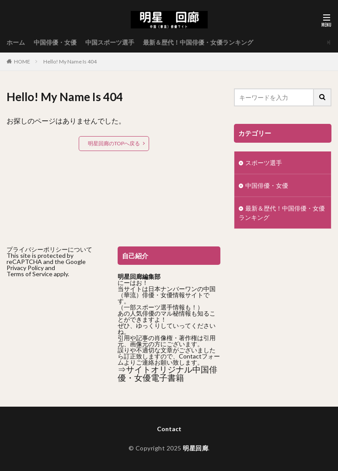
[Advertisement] (57, 339)
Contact (169, 428)
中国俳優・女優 (55, 42)
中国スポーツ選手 (109, 42)
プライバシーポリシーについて (49, 249)
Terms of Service (29, 274)
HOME (22, 61)
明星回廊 (195, 448)
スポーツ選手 (263, 162)
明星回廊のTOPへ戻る (114, 143)
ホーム (16, 42)
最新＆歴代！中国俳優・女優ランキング (198, 42)
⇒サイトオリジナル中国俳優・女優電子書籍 (167, 374)
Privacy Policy (25, 267)
